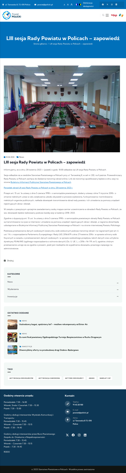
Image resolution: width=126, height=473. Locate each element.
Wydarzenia (13, 289)
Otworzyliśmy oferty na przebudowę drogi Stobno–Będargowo (49, 350)
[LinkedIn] (85, 435)
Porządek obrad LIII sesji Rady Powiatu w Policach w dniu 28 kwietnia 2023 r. (38, 187)
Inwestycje (12, 296)
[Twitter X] (67, 435)
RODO (7, 452)
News (21, 157)
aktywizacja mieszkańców (21, 378)
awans (92, 378)
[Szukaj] (103, 15)
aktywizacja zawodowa (49, 378)
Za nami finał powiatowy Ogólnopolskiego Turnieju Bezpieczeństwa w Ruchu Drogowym (60, 337)
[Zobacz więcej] (12, 324)
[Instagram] (79, 435)
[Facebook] (73, 435)
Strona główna (40, 44)
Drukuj (9, 260)
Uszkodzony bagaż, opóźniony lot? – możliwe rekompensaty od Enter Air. (53, 324)
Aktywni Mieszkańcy (74, 378)
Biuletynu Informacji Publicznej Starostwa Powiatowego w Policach (41, 182)
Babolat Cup (105, 378)
